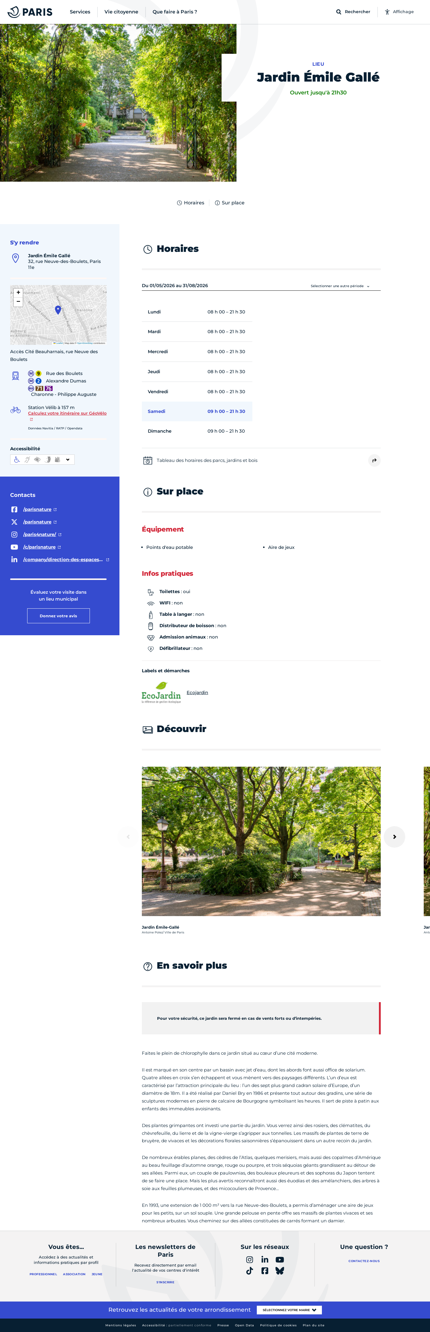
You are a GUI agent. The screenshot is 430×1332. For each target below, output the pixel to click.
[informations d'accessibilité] (42, 459)
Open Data (244, 1325)
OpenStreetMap (85, 343)
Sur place (229, 203)
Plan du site (314, 1325)
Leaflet (58, 343)
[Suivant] (394, 837)
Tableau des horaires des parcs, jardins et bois (207, 460)
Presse (223, 1325)
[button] (58, 310)
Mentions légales (120, 1325)
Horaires (190, 203)
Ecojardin (175, 692)
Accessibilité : (176, 1325)
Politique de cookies (278, 1325)
